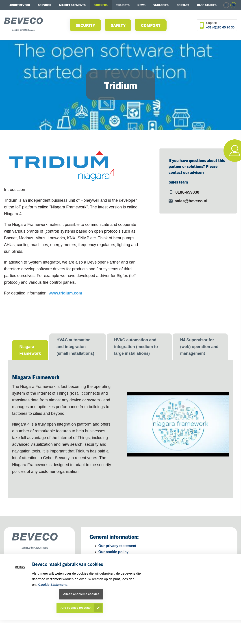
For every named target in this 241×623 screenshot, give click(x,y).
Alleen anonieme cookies (81, 594)
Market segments (72, 5)
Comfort (151, 25)
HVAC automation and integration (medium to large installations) (136, 347)
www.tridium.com (65, 293)
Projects (123, 5)
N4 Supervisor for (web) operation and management (199, 347)
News (141, 5)
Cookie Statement (52, 584)
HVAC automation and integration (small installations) (75, 347)
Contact (183, 5)
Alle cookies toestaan (76, 607)
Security (85, 25)
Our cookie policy (113, 552)
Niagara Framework (30, 350)
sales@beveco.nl (191, 201)
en (233, 5)
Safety (118, 25)
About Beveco (19, 5)
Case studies (207, 5)
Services (44, 5)
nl (226, 5)
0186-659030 (187, 192)
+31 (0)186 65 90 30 (220, 27)
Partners (101, 5)
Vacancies (161, 5)
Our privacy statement (117, 546)
